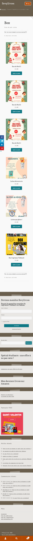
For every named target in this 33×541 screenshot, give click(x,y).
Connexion (4, 514)
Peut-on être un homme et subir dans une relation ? (17, 449)
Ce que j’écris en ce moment (10, 454)
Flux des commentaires (7, 517)
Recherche (16, 538)
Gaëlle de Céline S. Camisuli (10, 456)
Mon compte (5, 538)
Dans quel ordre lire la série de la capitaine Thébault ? (17, 459)
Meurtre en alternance (7, 395)
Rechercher (4, 340)
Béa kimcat (6, 490)
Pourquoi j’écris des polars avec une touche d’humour (17, 466)
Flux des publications (6, 516)
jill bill (4, 494)
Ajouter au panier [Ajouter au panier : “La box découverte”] (16, 188)
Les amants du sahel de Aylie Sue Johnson (14, 451)
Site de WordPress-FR (6, 519)
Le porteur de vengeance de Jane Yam (13, 463)
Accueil (4, 9)
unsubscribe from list (16, 329)
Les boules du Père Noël (7, 396)
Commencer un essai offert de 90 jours (11, 369)
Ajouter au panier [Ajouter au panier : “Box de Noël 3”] (16, 73)
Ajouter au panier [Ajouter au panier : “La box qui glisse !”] (16, 226)
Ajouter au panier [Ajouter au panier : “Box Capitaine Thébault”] (16, 265)
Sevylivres (8, 3)
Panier (25, 537)
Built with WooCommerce (8, 534)
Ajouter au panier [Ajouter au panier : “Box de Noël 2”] (16, 111)
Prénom (2, 315)
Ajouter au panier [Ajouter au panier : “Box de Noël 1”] (16, 150)
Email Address (4, 308)
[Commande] (15, 32)
